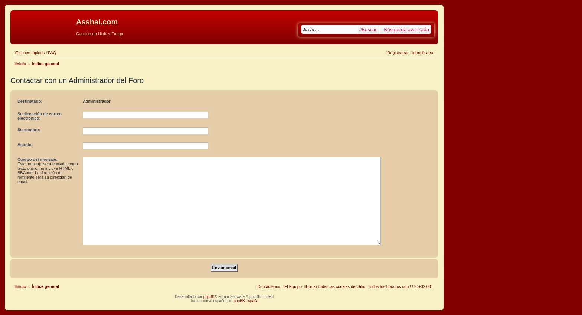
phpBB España (245, 301)
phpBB (209, 297)
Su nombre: (28, 129)
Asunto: (25, 144)
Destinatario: (29, 101)
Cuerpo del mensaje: (37, 159)
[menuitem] (51, 52)
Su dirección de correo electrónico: (39, 116)
